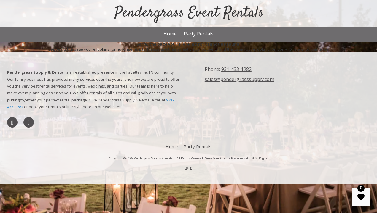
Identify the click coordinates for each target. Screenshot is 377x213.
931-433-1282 (236, 69)
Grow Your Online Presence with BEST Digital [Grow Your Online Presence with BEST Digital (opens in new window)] (236, 158)
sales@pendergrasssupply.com (239, 79)
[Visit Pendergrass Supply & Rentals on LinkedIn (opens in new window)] (12, 122)
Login (188, 168)
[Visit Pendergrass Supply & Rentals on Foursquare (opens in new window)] (28, 122)
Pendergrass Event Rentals (188, 13)
